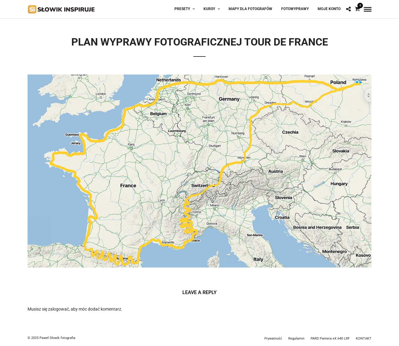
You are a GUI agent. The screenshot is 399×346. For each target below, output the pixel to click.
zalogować (58, 309)
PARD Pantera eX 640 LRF (330, 339)
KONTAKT (363, 339)
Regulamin (296, 339)
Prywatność (273, 339)
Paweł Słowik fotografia (57, 338)
